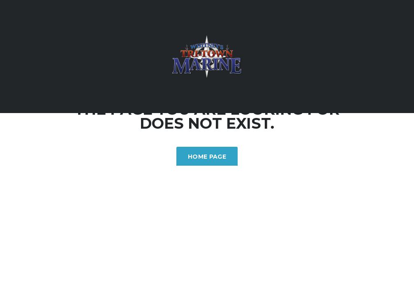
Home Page (207, 156)
